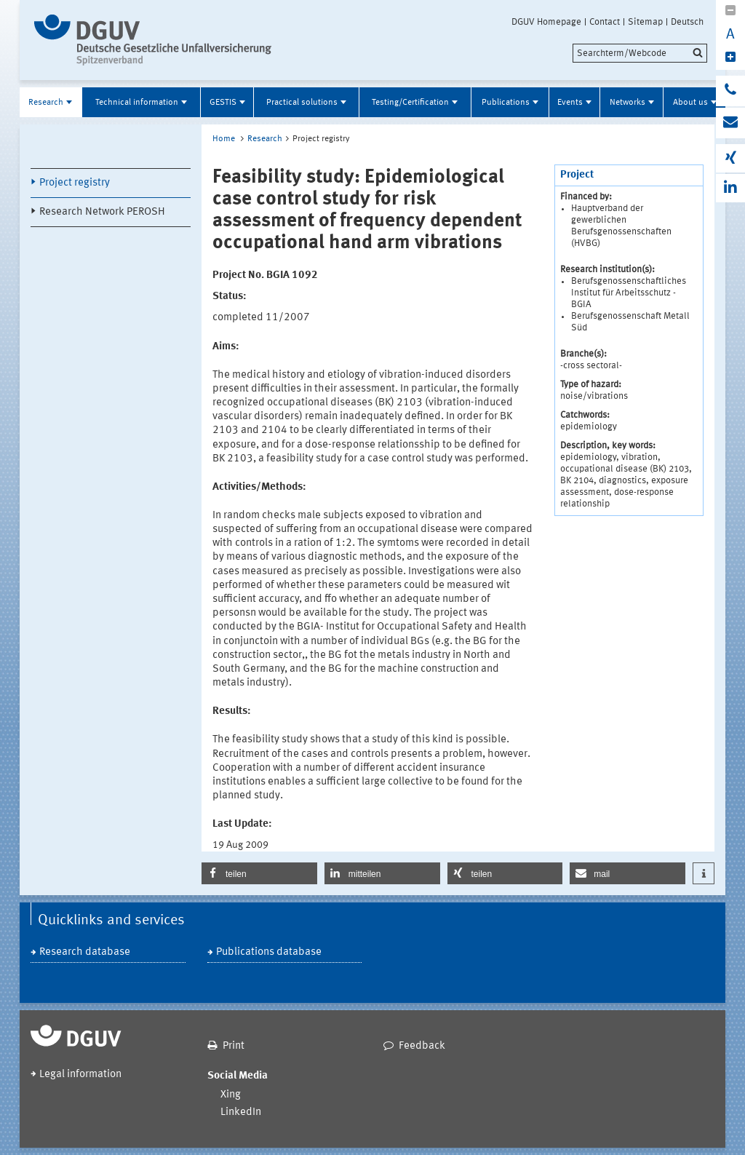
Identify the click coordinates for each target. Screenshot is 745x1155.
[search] (640, 53)
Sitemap (645, 21)
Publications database (269, 952)
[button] (259, 873)
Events (570, 102)
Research (45, 102)
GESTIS (223, 102)
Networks (627, 102)
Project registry (74, 183)
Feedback (422, 1046)
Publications (506, 102)
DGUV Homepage (546, 21)
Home (223, 139)
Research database (84, 952)
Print (233, 1046)
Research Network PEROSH (102, 212)
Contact (604, 21)
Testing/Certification (410, 102)
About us (690, 102)
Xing (230, 1094)
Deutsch (687, 21)
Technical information (136, 102)
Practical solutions (302, 102)
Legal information (80, 1074)
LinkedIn (240, 1112)
